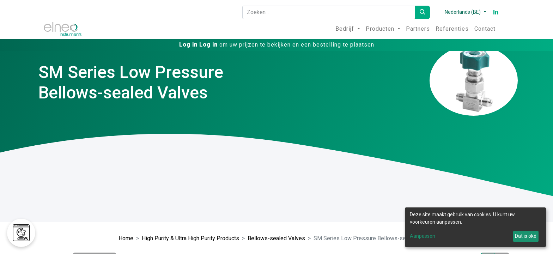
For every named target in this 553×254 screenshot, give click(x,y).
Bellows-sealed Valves (276, 238)
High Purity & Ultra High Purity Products (190, 238)
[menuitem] (348, 29)
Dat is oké (525, 236)
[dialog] (475, 227)
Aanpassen (422, 236)
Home (126, 238)
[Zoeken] (422, 12)
